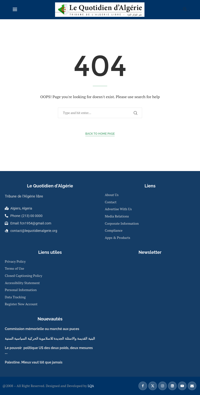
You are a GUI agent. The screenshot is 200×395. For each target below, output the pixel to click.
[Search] (184, 9)
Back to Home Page (100, 133)
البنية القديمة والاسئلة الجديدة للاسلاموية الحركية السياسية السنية (50, 338)
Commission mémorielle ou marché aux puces (42, 329)
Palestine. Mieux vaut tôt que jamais (33, 362)
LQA (90, 385)
